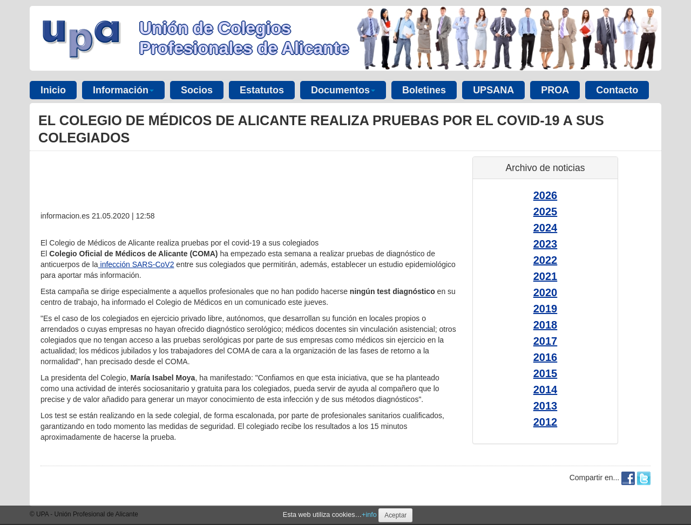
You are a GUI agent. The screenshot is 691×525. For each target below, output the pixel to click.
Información (123, 90)
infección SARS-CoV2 (136, 264)
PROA (555, 90)
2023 (545, 244)
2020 (545, 292)
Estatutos (262, 90)
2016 (545, 357)
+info (369, 515)
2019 (545, 309)
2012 (545, 422)
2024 (545, 228)
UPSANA (493, 90)
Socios (197, 90)
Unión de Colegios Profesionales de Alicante (244, 38)
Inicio (53, 90)
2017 (545, 341)
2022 (545, 260)
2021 (545, 276)
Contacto (617, 90)
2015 (545, 373)
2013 (545, 406)
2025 (545, 211)
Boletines (424, 90)
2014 (545, 390)
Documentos (343, 90)
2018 (545, 325)
